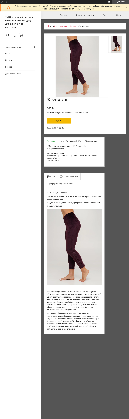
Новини (8, 67)
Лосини (73, 26)
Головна (63, 15)
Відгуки (8, 60)
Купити (59, 121)
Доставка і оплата (13, 74)
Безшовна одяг (61, 26)
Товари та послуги (13, 47)
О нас (7, 54)
